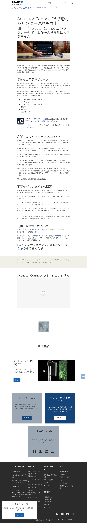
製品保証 (70, 519)
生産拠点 (62, 474)
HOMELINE (47, 508)
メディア (62, 480)
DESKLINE (47, 502)
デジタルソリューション (35, 494)
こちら (28, 127)
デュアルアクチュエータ (35, 480)
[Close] (35, 503)
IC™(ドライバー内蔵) (40, 119)
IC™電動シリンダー (61, 236)
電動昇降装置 (32, 476)
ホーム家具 (47, 486)
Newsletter (63, 483)
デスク (46, 483)
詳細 (16, 380)
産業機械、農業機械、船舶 (51, 476)
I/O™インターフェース (39, 236)
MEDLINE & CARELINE (48, 498)
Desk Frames (32, 498)
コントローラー (33, 487)
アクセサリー (32, 490)
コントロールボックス (35, 484)
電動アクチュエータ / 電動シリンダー (34, 472)
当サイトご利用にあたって (46, 519)
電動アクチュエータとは (66, 487)
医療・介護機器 (48, 480)
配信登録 (27, 418)
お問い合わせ (60, 418)
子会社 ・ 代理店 (64, 477)
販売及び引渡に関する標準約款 (43, 520)
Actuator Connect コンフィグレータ (30, 230)
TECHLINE (47, 505)
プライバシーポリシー (60, 519)
